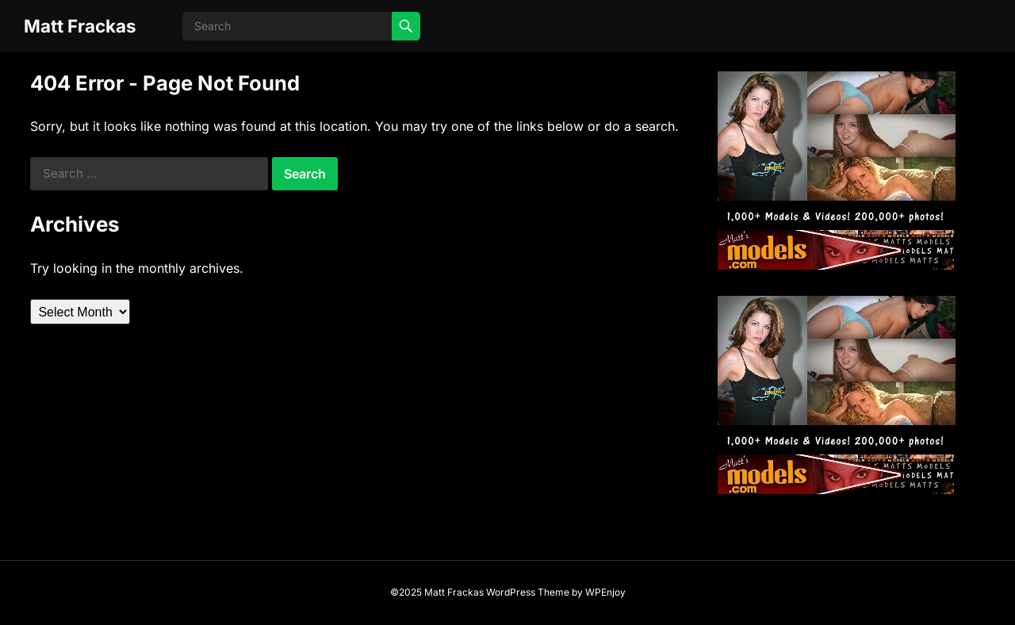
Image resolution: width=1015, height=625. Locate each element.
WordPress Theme (527, 592)
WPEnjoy (605, 592)
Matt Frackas (80, 25)
